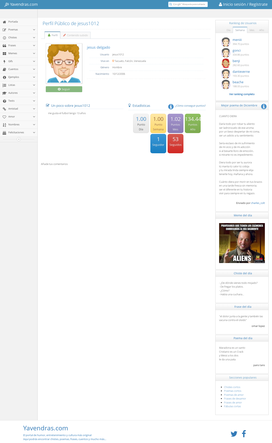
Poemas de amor (234, 395)
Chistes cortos (232, 387)
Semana (240, 30)
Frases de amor (233, 402)
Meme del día (243, 215)
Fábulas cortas (232, 406)
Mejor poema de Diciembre (239, 105)
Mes (252, 30)
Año (261, 30)
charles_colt (258, 203)
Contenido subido (75, 35)
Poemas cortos (232, 391)
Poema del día (243, 338)
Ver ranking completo (242, 94)
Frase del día (242, 307)
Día (228, 30)
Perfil (52, 35)
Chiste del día (243, 273)
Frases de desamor (235, 398)
